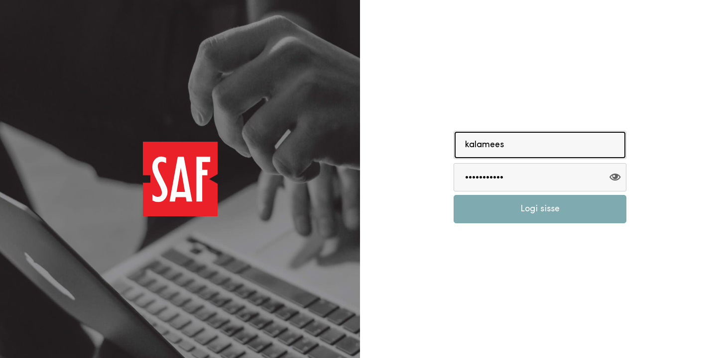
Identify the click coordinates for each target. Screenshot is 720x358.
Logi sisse (540, 209)
